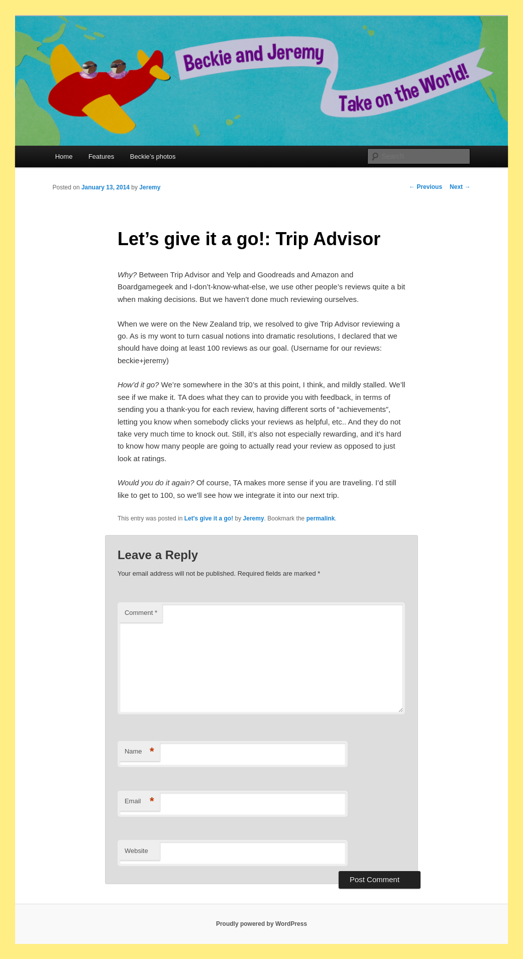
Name (139, 751)
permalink (320, 518)
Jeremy (149, 187)
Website (136, 851)
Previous (425, 186)
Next (460, 186)
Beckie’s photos (153, 156)
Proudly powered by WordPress (261, 923)
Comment (141, 612)
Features (101, 156)
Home (64, 156)
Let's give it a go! (209, 518)
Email (139, 801)
